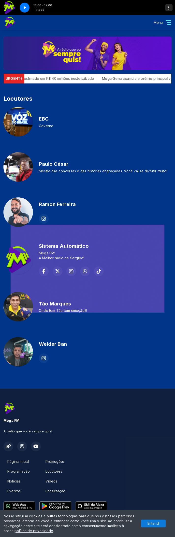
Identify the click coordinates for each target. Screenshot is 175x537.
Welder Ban (53, 344)
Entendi (153, 523)
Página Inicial (18, 461)
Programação (18, 471)
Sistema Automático (64, 246)
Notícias (14, 481)
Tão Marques (55, 304)
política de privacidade (34, 531)
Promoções (55, 461)
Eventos (14, 491)
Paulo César (53, 164)
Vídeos (51, 481)
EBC (44, 119)
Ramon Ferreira (57, 204)
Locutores (53, 471)
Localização (55, 491)
